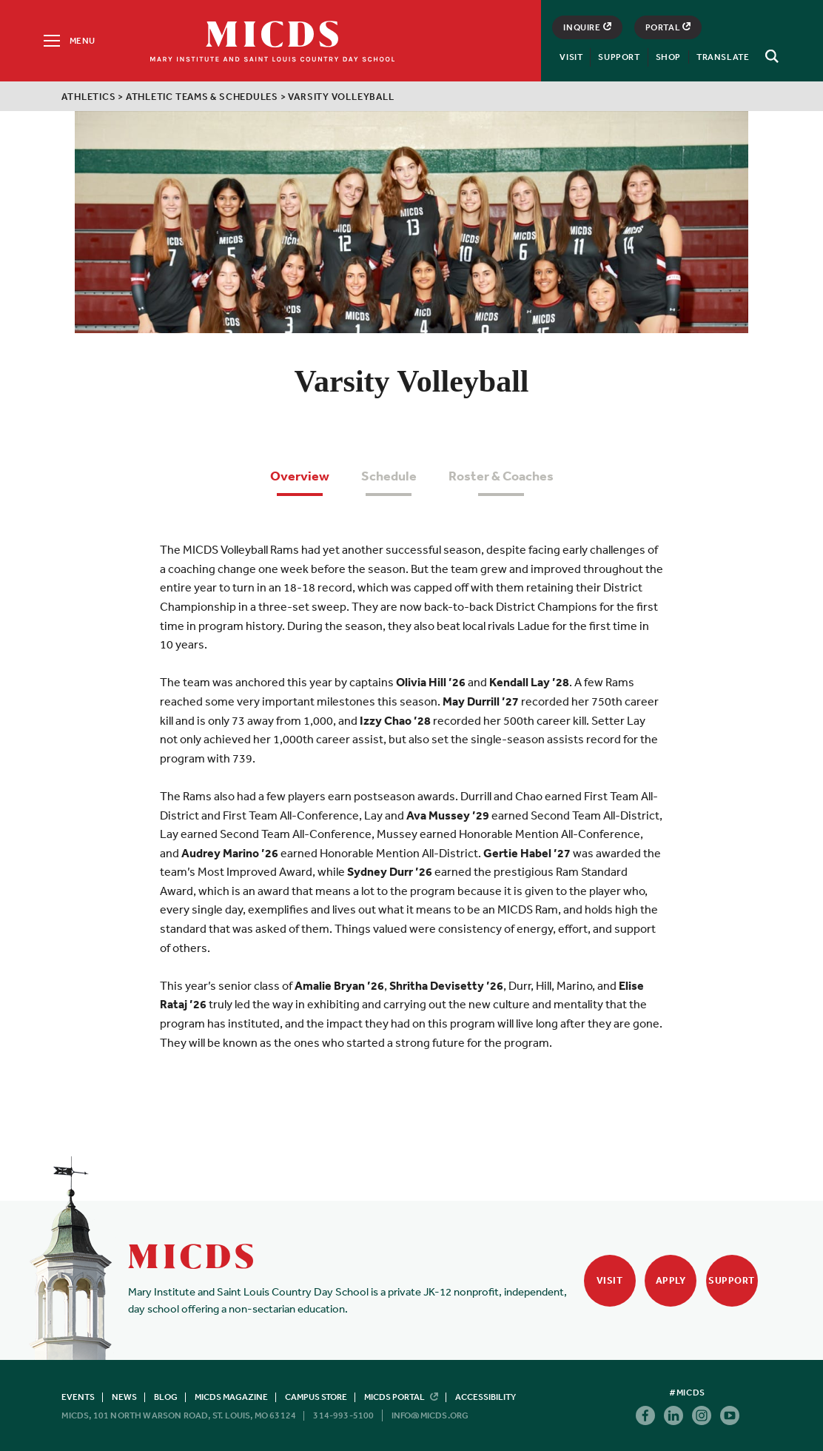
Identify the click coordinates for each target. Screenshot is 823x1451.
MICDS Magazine (231, 1397)
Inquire (587, 27)
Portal (668, 27)
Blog (166, 1397)
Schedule (389, 475)
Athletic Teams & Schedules (202, 96)
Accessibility (485, 1397)
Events (78, 1397)
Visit (571, 57)
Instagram (701, 1415)
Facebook (645, 1415)
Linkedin (673, 1415)
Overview (299, 475)
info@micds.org (430, 1415)
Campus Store (316, 1397)
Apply (671, 1280)
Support (618, 57)
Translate (722, 57)
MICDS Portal (401, 1397)
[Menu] (68, 41)
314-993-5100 (343, 1415)
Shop (668, 57)
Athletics (88, 96)
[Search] (770, 56)
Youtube (729, 1415)
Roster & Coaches (501, 475)
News (124, 1397)
